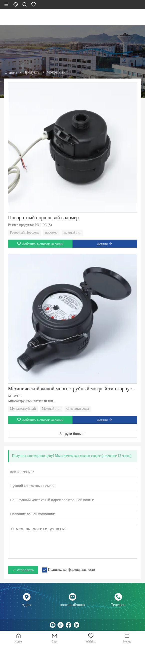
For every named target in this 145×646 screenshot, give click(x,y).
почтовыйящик (72, 605)
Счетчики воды (77, 408)
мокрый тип (72, 232)
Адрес (27, 605)
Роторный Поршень (24, 232)
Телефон (118, 605)
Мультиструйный (23, 408)
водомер (51, 232)
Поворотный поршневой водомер (43, 217)
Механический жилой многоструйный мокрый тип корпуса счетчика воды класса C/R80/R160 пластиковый (72, 388)
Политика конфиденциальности (71, 569)
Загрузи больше (73, 434)
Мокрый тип (51, 408)
